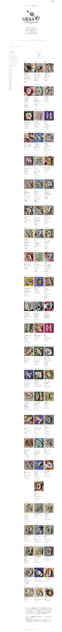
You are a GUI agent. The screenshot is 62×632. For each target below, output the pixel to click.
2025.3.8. (10, 86)
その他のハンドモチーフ (12, 65)
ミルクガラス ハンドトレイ (13, 57)
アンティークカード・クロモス (13, 60)
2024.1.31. (10, 75)
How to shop (33, 40)
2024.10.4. (10, 83)
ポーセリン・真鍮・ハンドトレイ (14, 59)
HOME (11, 46)
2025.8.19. (10, 88)
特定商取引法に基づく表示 (41, 40)
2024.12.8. (10, 85)
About (29, 40)
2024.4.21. (10, 78)
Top (17, 40)
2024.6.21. (10, 80)
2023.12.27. (10, 73)
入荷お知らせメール (23, 40)
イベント (10, 67)
